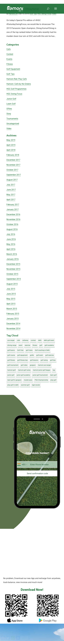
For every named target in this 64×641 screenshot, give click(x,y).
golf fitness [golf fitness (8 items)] (11, 360)
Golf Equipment (13, 69)
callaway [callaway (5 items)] (25, 340)
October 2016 (12, 224)
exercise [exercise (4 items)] (27, 345)
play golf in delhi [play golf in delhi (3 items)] (12, 385)
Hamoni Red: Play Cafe (16, 79)
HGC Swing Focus (44, 14)
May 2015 (10, 299)
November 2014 (13, 328)
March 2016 (11, 254)
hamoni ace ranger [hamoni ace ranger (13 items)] (44, 365)
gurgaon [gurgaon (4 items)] (33, 365)
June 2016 (11, 239)
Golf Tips (33, 14)
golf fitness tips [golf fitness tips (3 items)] (22, 360)
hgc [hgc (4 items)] (54, 370)
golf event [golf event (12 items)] (39, 355)
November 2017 (13, 165)
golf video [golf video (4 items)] (24, 365)
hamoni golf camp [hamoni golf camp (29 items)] (24, 370)
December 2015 (13, 264)
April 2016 (10, 249)
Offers (9, 108)
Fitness (9, 64)
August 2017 (12, 180)
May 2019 (10, 140)
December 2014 (13, 323)
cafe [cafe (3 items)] (18, 340)
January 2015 (12, 318)
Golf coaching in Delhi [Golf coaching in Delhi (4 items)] (42, 350)
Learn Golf (11, 104)
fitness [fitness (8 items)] (35, 345)
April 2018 (10, 150)
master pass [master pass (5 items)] (28, 380)
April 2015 (10, 304)
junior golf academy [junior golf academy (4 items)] (23, 375)
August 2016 (12, 229)
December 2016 (13, 214)
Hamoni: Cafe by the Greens (18, 84)
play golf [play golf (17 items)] (53, 380)
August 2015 (12, 284)
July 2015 (10, 289)
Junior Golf (11, 99)
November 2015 (13, 269)
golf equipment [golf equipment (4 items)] (22, 355)
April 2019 (10, 145)
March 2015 (11, 308)
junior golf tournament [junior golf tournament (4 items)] (40, 375)
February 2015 (12, 313)
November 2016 (13, 219)
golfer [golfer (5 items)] (32, 355)
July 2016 (10, 234)
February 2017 (12, 204)
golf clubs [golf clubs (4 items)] (29, 350)
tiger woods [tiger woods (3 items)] (36, 385)
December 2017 (13, 160)
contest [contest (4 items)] (33, 340)
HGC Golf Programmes (16, 89)
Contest (9, 54)
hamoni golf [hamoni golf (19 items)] (11, 370)
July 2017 (10, 184)
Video (54, 14)
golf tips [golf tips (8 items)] (53, 360)
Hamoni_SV (13, 14)
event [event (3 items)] (20, 345)
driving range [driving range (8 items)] (11, 345)
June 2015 (11, 294)
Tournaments (12, 118)
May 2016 (10, 244)
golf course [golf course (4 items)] (11, 355)
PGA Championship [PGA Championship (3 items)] (41, 380)
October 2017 (12, 170)
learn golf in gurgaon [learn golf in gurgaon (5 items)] (14, 380)
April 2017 (10, 199)
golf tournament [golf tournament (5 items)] (12, 365)
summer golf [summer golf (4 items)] (25, 385)
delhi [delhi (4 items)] (39, 340)
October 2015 (12, 274)
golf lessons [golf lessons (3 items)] (34, 360)
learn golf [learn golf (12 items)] (53, 375)
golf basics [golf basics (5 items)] (11, 350)
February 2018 (12, 155)
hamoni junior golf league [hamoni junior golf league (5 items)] (41, 370)
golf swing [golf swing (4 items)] (44, 360)
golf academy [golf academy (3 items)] (49, 345)
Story (8, 113)
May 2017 (10, 194)
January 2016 (12, 259)
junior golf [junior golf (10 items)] (10, 375)
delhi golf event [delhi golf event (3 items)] (49, 340)
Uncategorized (12, 123)
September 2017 (13, 175)
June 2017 (11, 189)
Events (9, 59)
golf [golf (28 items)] (41, 345)
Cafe (8, 49)
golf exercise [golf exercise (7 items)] (49, 355)
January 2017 (12, 209)
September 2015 (13, 279)
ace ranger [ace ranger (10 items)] (11, 340)
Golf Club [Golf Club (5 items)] (20, 350)
